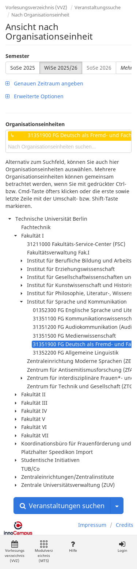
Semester (17, 55)
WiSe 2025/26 (60, 67)
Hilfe (72, 547)
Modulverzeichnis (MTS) (44, 552)
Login (122, 547)
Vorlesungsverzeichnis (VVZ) (36, 7)
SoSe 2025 (22, 67)
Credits (124, 524)
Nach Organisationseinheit (40, 14)
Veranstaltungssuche (98, 7)
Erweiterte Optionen (34, 96)
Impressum (92, 524)
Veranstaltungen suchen (62, 505)
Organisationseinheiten (35, 124)
